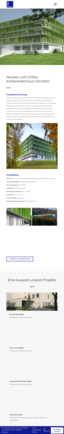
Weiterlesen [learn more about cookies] (5, 432)
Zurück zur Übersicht (19, 259)
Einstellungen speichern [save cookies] (57, 430)
